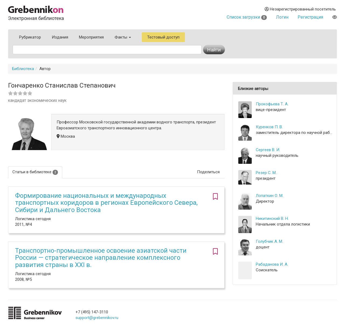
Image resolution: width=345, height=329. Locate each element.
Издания (60, 37)
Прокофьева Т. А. (272, 104)
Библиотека (23, 68)
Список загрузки (247, 17)
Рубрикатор (30, 37)
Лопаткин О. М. (269, 195)
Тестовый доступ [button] (163, 37)
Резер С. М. (266, 172)
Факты (123, 37)
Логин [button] (282, 17)
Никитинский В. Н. (272, 218)
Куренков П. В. (269, 126)
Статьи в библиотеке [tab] (35, 172)
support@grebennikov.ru (96, 317)
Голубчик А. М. (269, 241)
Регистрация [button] (310, 17)
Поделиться (208, 171)
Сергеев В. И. (268, 149)
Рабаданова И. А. (272, 264)
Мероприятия (91, 37)
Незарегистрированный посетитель (300, 9)
